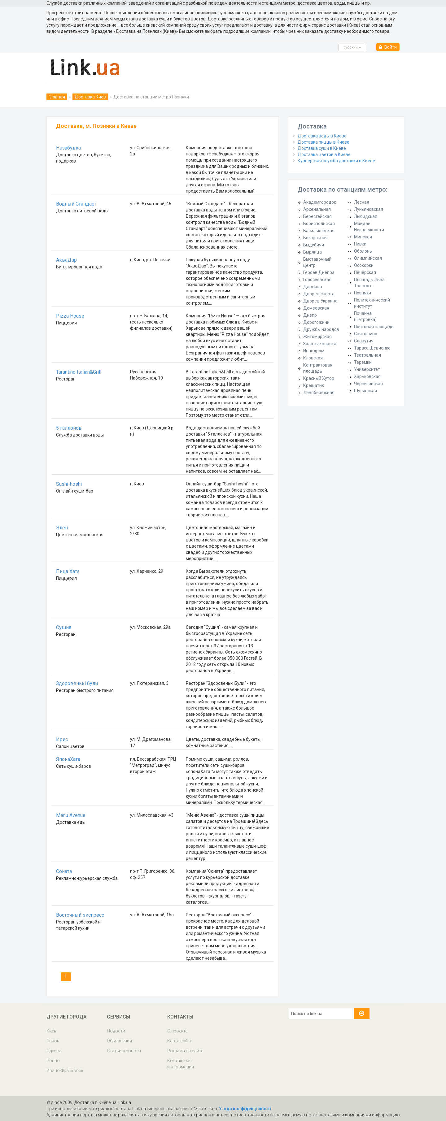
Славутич (364, 340)
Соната (64, 871)
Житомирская (317, 336)
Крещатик (313, 385)
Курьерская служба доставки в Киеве (336, 160)
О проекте (177, 1030)
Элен (62, 528)
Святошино (365, 333)
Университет (367, 369)
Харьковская (367, 376)
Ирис (62, 739)
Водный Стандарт (76, 204)
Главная (57, 96)
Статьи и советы (124, 1050)
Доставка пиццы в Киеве (323, 142)
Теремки (363, 362)
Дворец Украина (320, 300)
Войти (388, 47)
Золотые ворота (319, 343)
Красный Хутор (318, 378)
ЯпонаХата (68, 759)
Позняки (362, 292)
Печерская (365, 272)
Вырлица (312, 252)
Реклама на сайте (185, 1050)
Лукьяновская (368, 209)
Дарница (312, 286)
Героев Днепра (318, 272)
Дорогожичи (316, 322)
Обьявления (119, 1040)
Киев (51, 1030)
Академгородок (319, 202)
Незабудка (68, 148)
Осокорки (364, 265)
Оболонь (363, 251)
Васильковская (318, 230)
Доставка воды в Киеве (322, 135)
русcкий (352, 47)
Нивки (360, 243)
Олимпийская (368, 258)
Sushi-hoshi (69, 484)
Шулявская (365, 390)
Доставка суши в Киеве (322, 148)
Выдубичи (313, 244)
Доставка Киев (90, 96)
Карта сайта (179, 1040)
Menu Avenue (70, 815)
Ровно (53, 1060)
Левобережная (318, 392)
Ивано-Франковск (64, 1070)
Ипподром (313, 350)
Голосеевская (317, 279)
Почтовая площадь (374, 326)
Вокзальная (315, 237)
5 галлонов (69, 428)
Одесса (53, 1050)
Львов (52, 1040)
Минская (363, 236)
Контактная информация (180, 1063)
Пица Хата (68, 571)
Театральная (367, 355)
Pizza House (70, 316)
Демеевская (316, 308)
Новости (116, 1030)
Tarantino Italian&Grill (78, 372)
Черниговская (368, 383)
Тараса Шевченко (372, 347)
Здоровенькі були (77, 683)
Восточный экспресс (80, 915)
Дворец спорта (318, 293)
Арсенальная (317, 209)
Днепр (310, 315)
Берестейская (317, 216)
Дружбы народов (321, 329)
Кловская (313, 357)
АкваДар (66, 260)
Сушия (63, 627)
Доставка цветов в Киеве (324, 154)
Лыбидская (365, 216)
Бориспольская (319, 223)
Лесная (361, 202)
